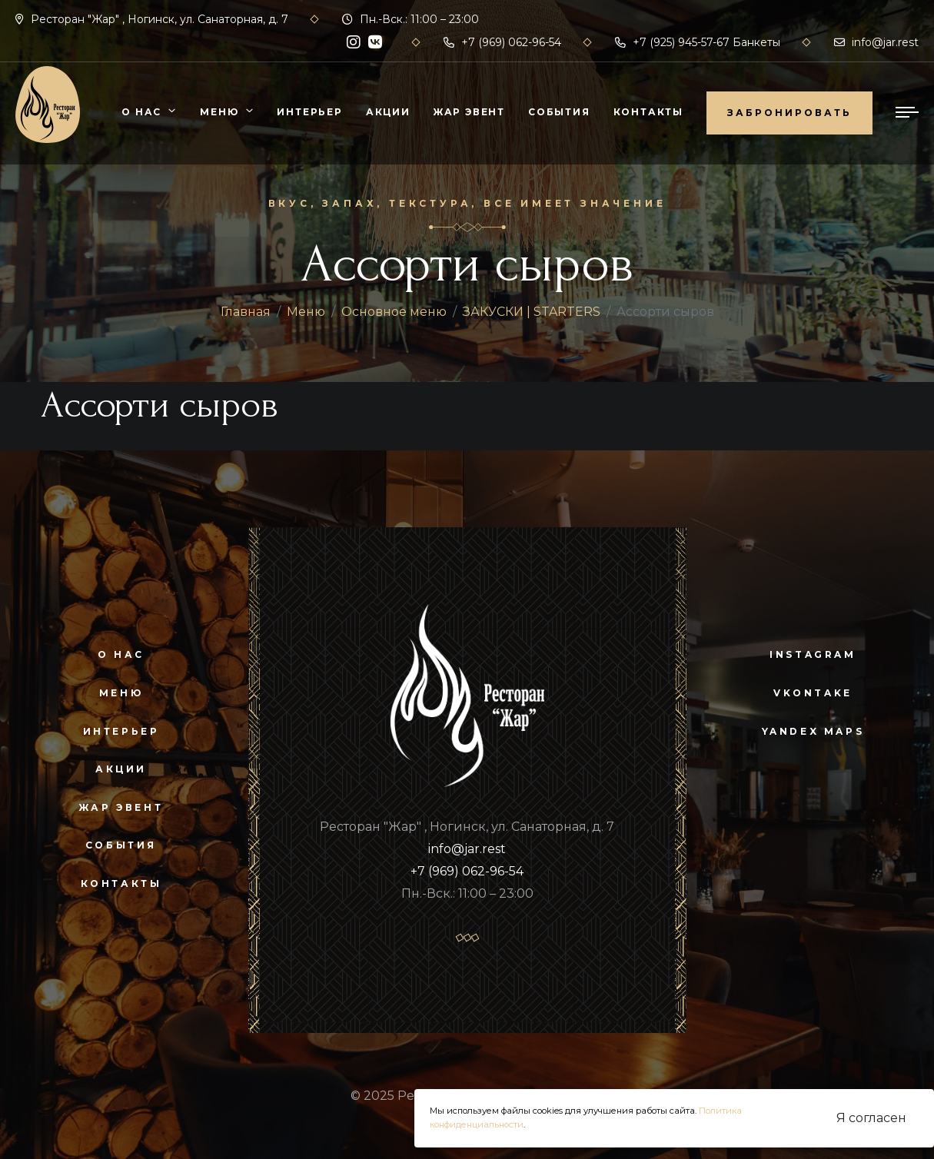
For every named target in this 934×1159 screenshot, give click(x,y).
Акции (388, 112)
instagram (812, 654)
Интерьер (309, 112)
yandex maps (813, 731)
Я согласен (871, 1118)
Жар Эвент (469, 112)
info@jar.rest (876, 42)
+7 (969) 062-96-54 (502, 42)
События (559, 112)
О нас (141, 112)
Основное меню (394, 311)
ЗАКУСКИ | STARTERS (531, 311)
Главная (246, 311)
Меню (219, 112)
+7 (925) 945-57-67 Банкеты (697, 42)
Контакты (648, 112)
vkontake (813, 693)
